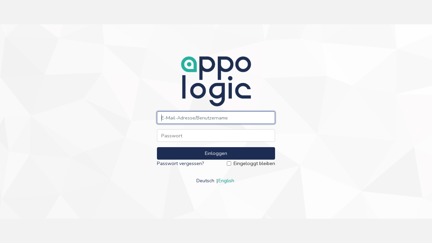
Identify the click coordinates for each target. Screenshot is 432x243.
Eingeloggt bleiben (254, 163)
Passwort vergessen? (180, 163)
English (226, 180)
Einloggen (216, 153)
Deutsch (205, 180)
